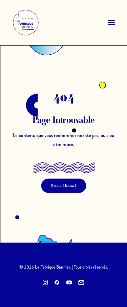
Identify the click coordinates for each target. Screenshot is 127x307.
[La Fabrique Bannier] (25, 22)
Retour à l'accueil (63, 186)
